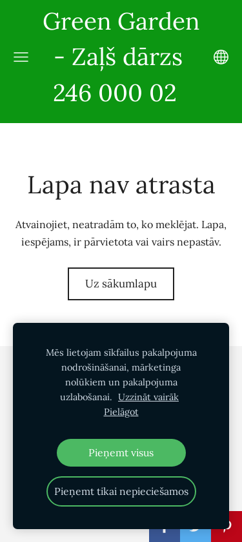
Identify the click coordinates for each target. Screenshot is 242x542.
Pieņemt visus (121, 452)
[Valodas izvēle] (221, 57)
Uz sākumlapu (121, 283)
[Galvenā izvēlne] (21, 57)
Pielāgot (121, 412)
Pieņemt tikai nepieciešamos (121, 491)
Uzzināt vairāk (148, 397)
